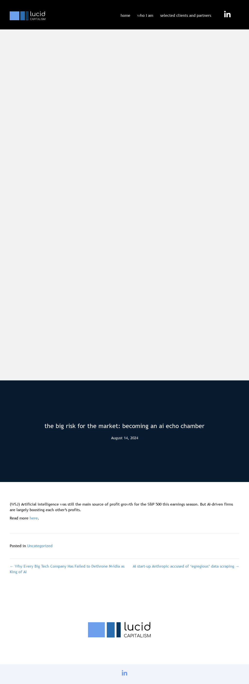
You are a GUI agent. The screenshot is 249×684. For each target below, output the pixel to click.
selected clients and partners (185, 15)
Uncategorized (40, 545)
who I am (145, 15)
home (125, 15)
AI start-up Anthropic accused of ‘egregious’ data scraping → (186, 566)
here (34, 518)
